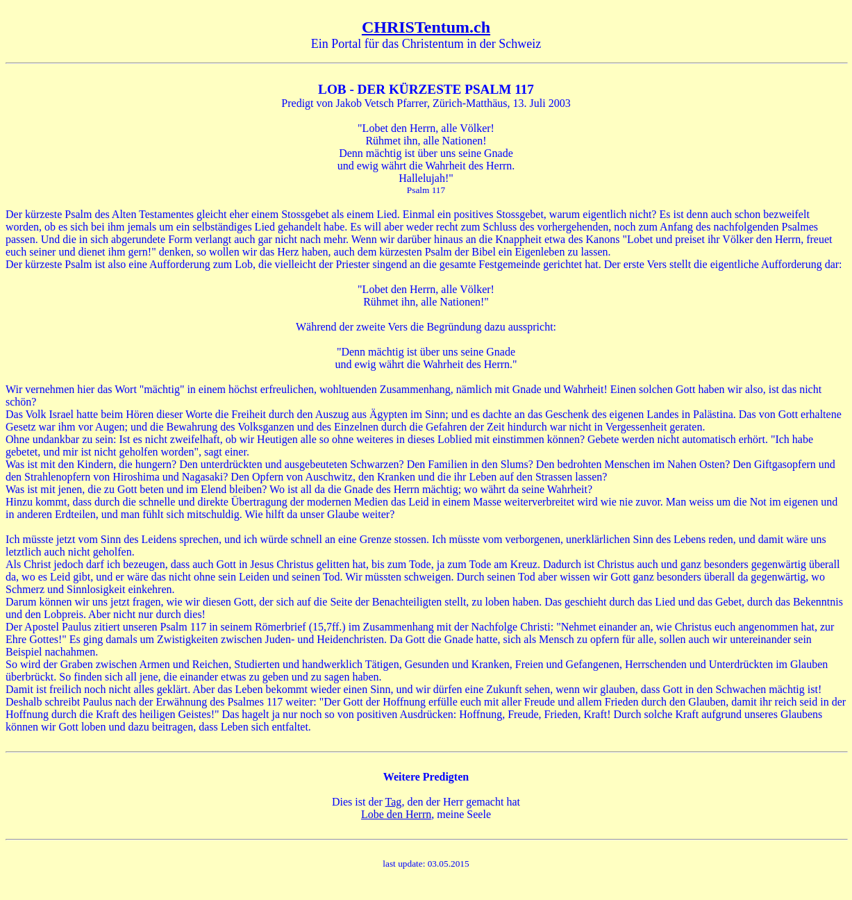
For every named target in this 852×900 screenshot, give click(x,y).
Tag (393, 802)
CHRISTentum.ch (426, 27)
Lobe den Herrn (396, 814)
